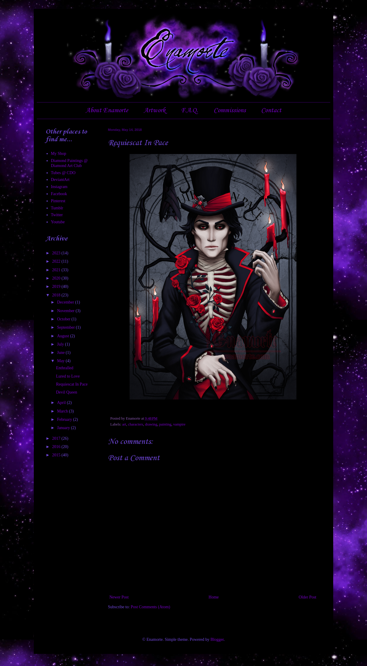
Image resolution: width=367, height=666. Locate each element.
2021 (57, 270)
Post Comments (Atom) (150, 607)
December (66, 302)
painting (165, 424)
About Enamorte (107, 110)
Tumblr (57, 208)
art (124, 424)
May (61, 361)
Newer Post (119, 597)
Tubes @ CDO (63, 173)
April (62, 402)
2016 (57, 446)
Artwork (154, 110)
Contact (271, 110)
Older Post (308, 597)
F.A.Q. (189, 110)
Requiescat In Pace (72, 384)
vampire (179, 424)
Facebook (59, 194)
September (66, 327)
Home (214, 597)
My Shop (58, 153)
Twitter (57, 215)
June (61, 352)
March (63, 411)
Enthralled (64, 368)
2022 (57, 261)
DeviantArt (60, 179)
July (61, 344)
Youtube (58, 222)
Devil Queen (66, 392)
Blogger (217, 639)
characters (135, 424)
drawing (151, 424)
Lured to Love (68, 376)
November (66, 311)
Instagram (59, 186)
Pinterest (58, 201)
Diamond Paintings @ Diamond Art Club (69, 163)
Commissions (230, 110)
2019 (57, 286)
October (64, 319)
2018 (57, 295)
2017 (57, 438)
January (64, 428)
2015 (57, 455)
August (63, 336)
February (65, 419)
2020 (57, 278)
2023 (57, 253)
